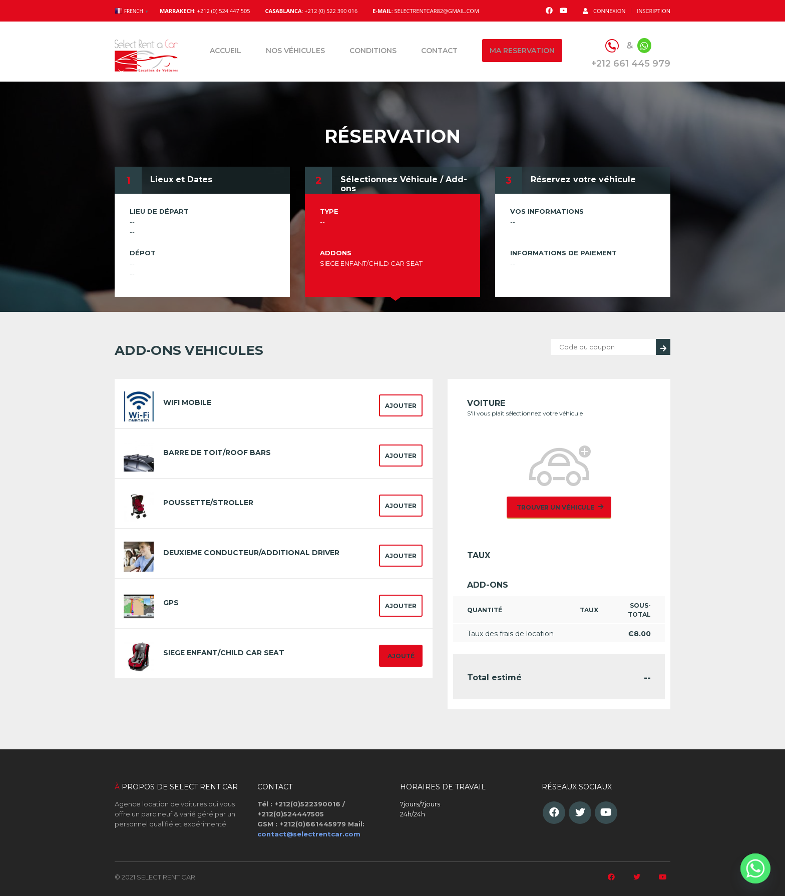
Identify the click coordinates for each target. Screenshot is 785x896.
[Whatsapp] (755, 868)
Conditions (373, 50)
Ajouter (401, 405)
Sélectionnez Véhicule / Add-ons (403, 184)
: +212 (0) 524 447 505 (205, 11)
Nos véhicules (295, 50)
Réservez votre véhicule (583, 179)
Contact (439, 50)
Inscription (653, 11)
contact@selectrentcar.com (308, 834)
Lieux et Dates (181, 179)
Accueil (225, 50)
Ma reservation (522, 50)
